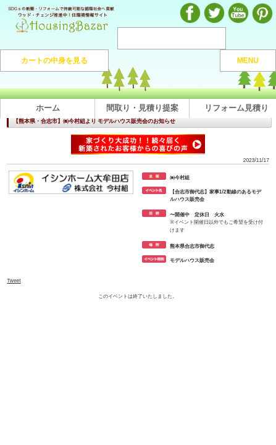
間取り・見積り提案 (142, 107)
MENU (248, 60)
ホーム (48, 107)
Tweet (13, 281)
